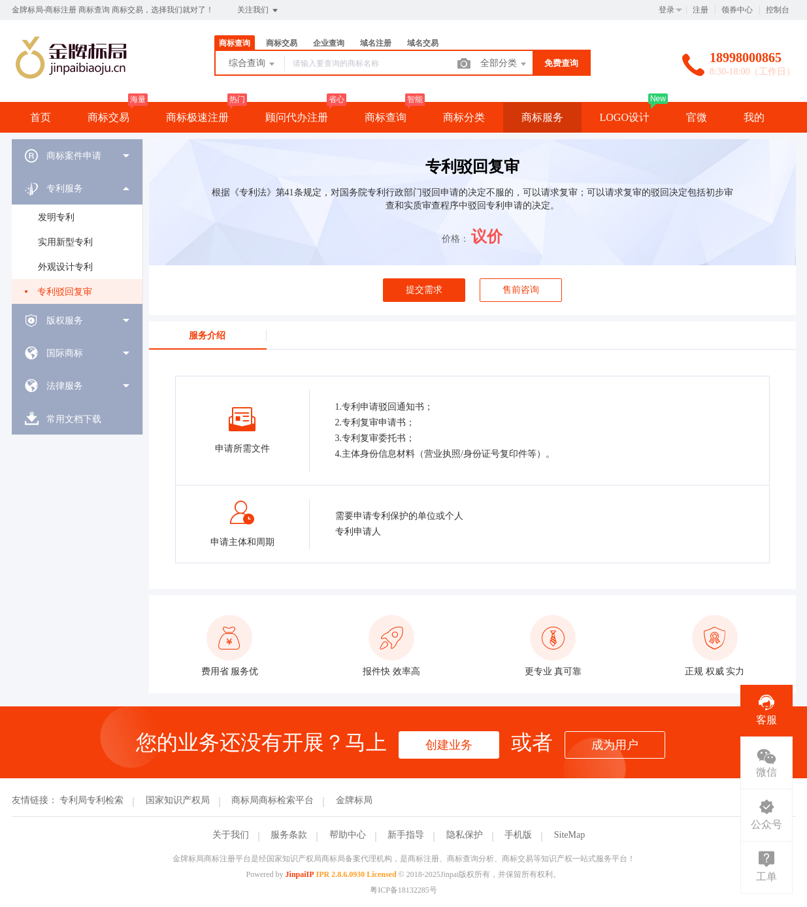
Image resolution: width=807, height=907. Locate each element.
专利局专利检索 (91, 800)
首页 (40, 117)
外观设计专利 (65, 267)
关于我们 (230, 835)
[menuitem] (77, 155)
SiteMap (569, 835)
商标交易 (281, 43)
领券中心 (737, 9)
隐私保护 (464, 835)
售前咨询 (520, 290)
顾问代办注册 (296, 117)
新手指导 (405, 835)
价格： (455, 239)
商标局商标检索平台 (272, 800)
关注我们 (258, 10)
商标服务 (542, 117)
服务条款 (289, 835)
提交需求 (424, 290)
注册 (700, 9)
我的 (754, 117)
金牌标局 (354, 800)
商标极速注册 (197, 117)
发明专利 (56, 217)
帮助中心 (347, 835)
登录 (666, 9)
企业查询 (328, 43)
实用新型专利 (65, 242)
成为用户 (614, 744)
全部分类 (504, 64)
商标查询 (234, 43)
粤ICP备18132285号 (403, 890)
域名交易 (422, 43)
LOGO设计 (625, 117)
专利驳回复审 (64, 292)
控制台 (777, 9)
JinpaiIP (300, 874)
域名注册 (375, 43)
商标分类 (464, 117)
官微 (696, 117)
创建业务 (448, 744)
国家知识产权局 (178, 800)
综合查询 (253, 64)
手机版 (518, 835)
